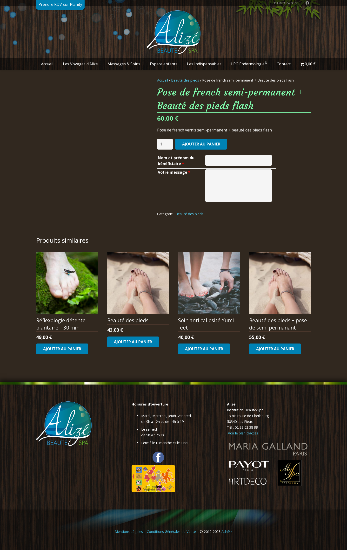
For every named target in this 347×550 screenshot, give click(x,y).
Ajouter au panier (201, 144)
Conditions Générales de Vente (171, 531)
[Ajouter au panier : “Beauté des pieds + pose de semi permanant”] (275, 349)
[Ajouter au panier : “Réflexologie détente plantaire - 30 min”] (62, 349)
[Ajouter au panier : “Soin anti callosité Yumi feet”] (204, 349)
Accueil (162, 80)
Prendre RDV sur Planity (60, 4)
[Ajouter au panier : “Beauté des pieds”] (133, 342)
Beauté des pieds (185, 80)
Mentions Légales (129, 531)
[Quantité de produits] (165, 144)
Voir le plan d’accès (242, 433)
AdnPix (227, 531)
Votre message (174, 172)
